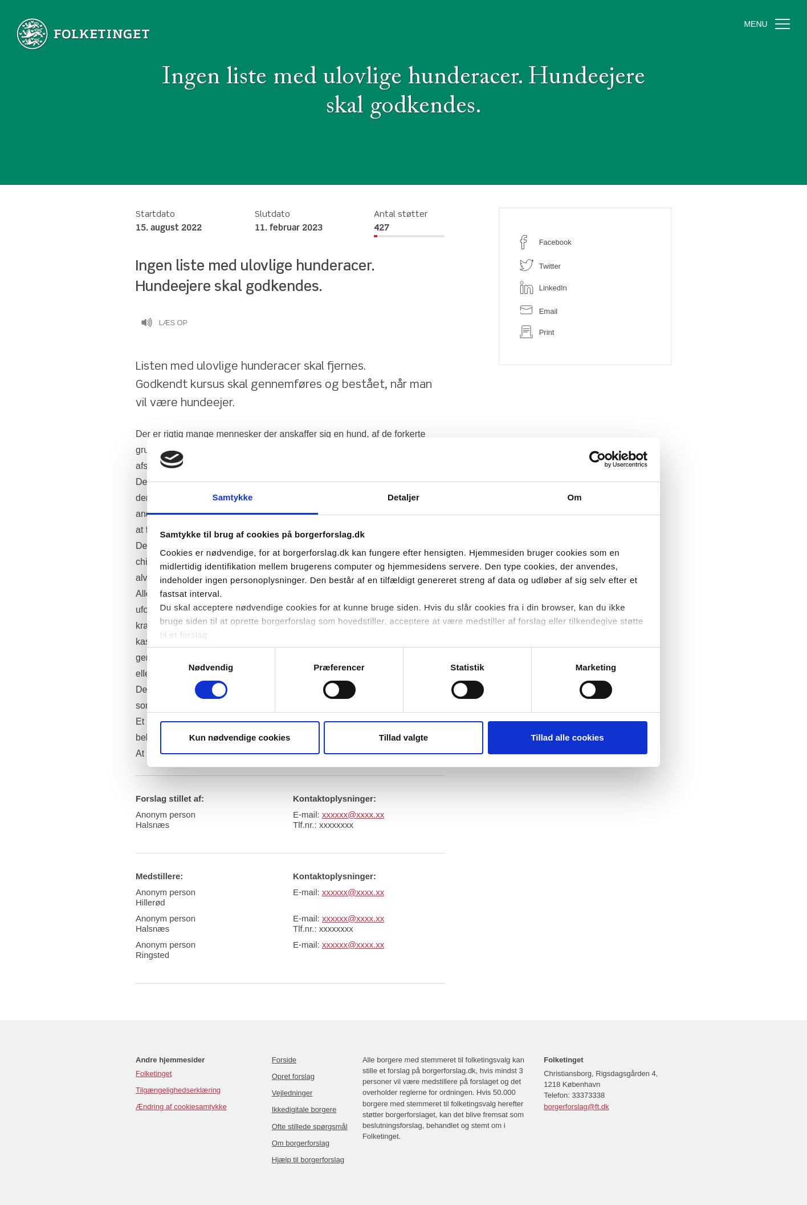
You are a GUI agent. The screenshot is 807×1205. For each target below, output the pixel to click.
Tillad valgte (403, 737)
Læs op (164, 324)
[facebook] (585, 242)
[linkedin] (585, 287)
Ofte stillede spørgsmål (310, 1126)
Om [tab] (574, 497)
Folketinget (154, 1073)
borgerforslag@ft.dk (576, 1106)
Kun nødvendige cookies (240, 737)
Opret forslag (293, 1076)
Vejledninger (292, 1093)
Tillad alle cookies (567, 737)
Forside (284, 1060)
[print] (585, 332)
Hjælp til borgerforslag (308, 1159)
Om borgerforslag (300, 1143)
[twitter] (585, 265)
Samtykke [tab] (233, 497)
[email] (585, 310)
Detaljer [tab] (403, 497)
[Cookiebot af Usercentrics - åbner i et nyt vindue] (597, 459)
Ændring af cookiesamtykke (181, 1106)
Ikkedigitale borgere (304, 1109)
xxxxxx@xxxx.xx (353, 814)
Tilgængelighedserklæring (178, 1090)
